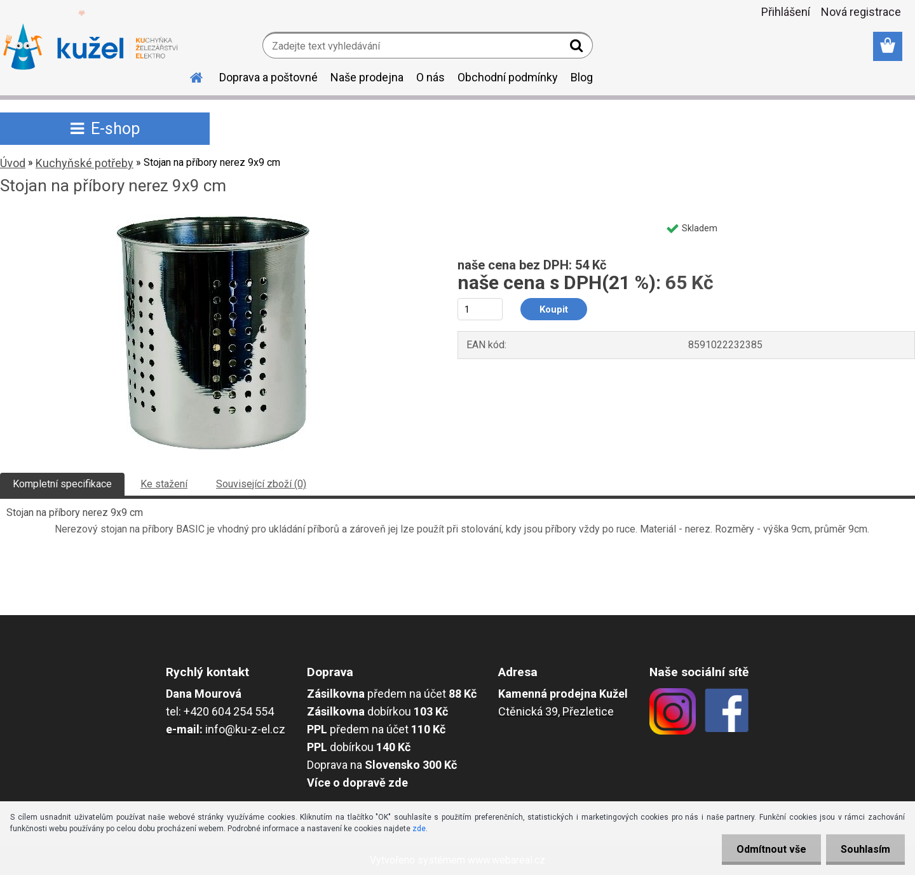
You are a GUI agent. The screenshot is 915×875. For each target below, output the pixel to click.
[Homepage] (188, 75)
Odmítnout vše (768, 849)
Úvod (12, 163)
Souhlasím (864, 849)
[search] (578, 48)
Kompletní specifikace (62, 484)
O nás (430, 77)
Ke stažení (163, 484)
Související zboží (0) (261, 484)
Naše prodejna (366, 77)
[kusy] (480, 309)
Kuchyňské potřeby (84, 163)
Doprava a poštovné (268, 77)
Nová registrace (861, 11)
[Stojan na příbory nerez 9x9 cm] (212, 220)
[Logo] (90, 47)
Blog (582, 77)
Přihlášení (785, 11)
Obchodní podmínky (508, 77)
